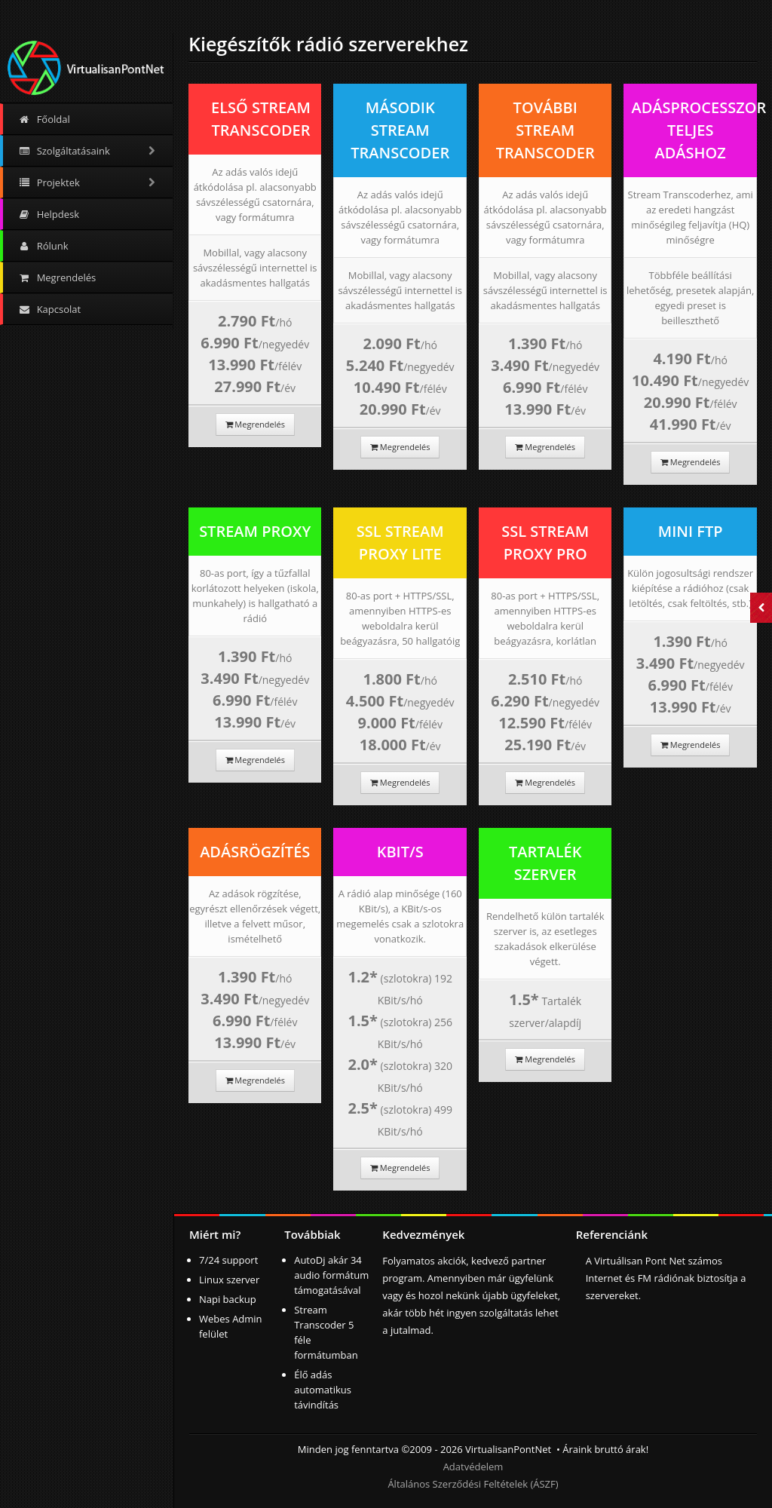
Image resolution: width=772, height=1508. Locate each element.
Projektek (88, 182)
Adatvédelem (473, 1466)
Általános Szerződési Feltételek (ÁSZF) (473, 1484)
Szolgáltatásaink (88, 150)
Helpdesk (48, 214)
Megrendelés (57, 277)
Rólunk (43, 246)
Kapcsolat (49, 309)
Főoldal (44, 119)
